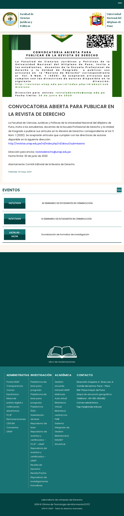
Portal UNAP (12, 382)
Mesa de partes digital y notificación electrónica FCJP (14, 407)
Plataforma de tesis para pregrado (39, 386)
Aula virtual (61, 398)
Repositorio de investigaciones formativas (39, 481)
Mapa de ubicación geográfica (94, 394)
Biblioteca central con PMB (61, 415)
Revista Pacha (38, 473)
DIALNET (59, 440)
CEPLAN (10, 423)
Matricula (60, 394)
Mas (119, 190)
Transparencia (14, 386)
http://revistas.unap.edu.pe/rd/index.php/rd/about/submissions (46, 143)
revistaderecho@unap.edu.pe (53, 152)
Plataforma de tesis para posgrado (39, 398)
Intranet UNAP (62, 390)
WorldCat (60, 444)
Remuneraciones (16, 419)
